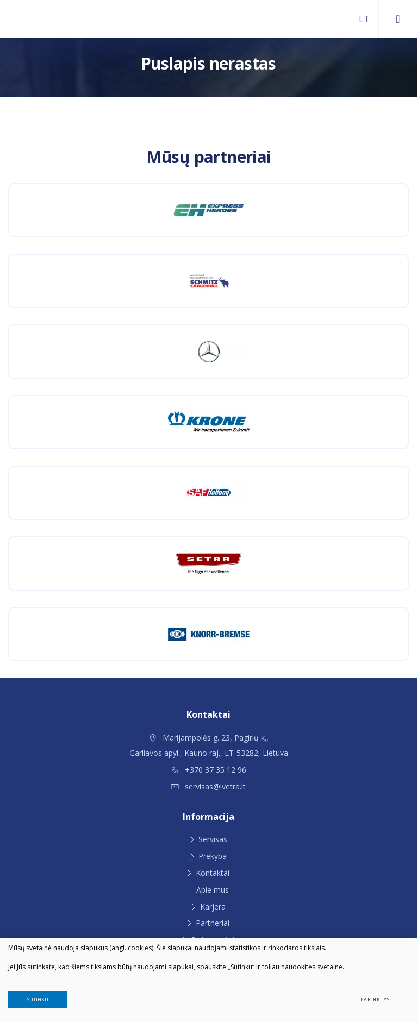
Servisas (212, 839)
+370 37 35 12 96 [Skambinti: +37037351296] (208, 769)
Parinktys (375, 999)
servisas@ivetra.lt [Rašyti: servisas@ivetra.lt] (208, 786)
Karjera (213, 906)
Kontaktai (212, 873)
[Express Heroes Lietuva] (208, 210)
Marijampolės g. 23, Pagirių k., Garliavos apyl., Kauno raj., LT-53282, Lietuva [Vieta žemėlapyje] (208, 745)
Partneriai (212, 923)
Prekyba (212, 856)
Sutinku (37, 999)
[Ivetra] (54, 19)
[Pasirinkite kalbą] (364, 19)
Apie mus (212, 890)
